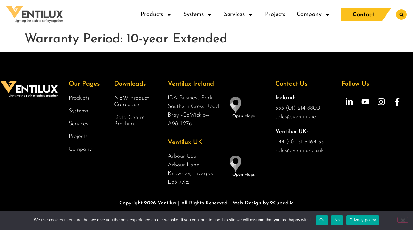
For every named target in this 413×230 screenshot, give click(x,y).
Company (314, 14)
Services (238, 14)
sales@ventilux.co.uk (299, 151)
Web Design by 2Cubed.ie (263, 203)
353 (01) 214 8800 (297, 108)
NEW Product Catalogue (131, 101)
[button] (401, 14)
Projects (275, 15)
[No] (402, 220)
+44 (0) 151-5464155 (299, 142)
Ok (322, 220)
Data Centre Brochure (129, 120)
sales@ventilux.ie (295, 117)
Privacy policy (362, 220)
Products (156, 14)
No (337, 220)
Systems (198, 14)
